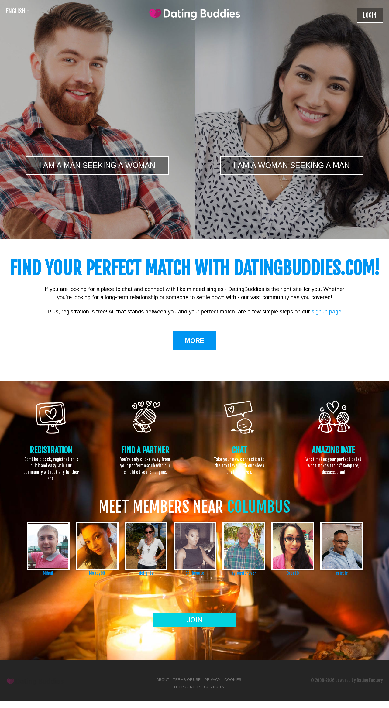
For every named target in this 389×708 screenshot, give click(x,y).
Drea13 (293, 573)
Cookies (232, 680)
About (163, 680)
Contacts (214, 687)
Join (194, 620)
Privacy (212, 680)
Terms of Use (187, 680)
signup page (326, 312)
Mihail (48, 573)
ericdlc (342, 573)
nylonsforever (243, 573)
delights (146, 573)
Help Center (187, 687)
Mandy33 (97, 573)
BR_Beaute (194, 573)
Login (370, 15)
